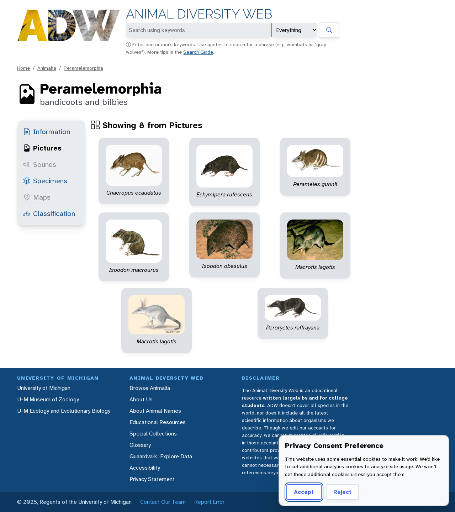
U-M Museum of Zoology (48, 399)
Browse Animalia (149, 388)
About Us (141, 399)
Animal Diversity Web (199, 14)
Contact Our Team (163, 502)
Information (46, 131)
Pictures (42, 148)
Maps (37, 197)
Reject (342, 492)
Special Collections (153, 433)
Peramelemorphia (83, 68)
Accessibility (144, 467)
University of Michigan (43, 388)
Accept (304, 492)
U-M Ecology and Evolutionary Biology (63, 411)
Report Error (209, 502)
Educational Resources (157, 422)
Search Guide (198, 52)
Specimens (45, 180)
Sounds (39, 164)
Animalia (46, 68)
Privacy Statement (152, 479)
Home (23, 68)
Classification (49, 213)
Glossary (140, 445)
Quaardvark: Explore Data (160, 456)
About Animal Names (155, 411)
